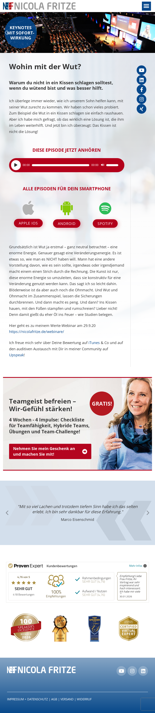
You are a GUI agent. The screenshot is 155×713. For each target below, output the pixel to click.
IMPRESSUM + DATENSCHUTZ (27, 699)
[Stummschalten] (102, 165)
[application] (65, 165)
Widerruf (84, 699)
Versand (67, 699)
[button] (146, 6)
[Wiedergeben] (16, 165)
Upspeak (16, 354)
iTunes (94, 342)
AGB (54, 699)
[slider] (60, 165)
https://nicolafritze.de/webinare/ (36, 331)
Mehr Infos (138, 566)
